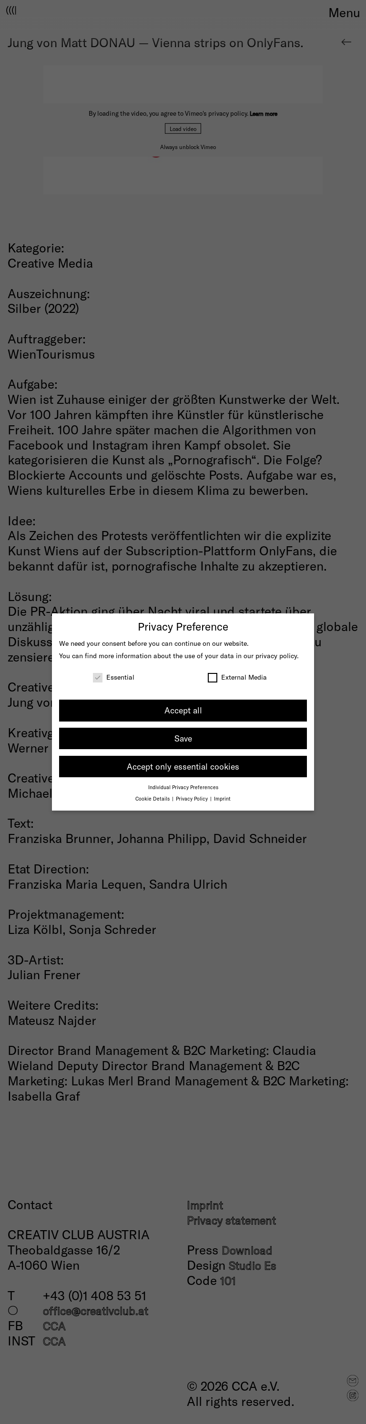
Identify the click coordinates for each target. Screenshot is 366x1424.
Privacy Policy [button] (192, 798)
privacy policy (276, 656)
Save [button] (183, 738)
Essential (113, 677)
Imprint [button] (222, 798)
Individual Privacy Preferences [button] (183, 787)
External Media (237, 677)
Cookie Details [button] (153, 798)
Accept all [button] (183, 710)
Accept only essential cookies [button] (183, 766)
